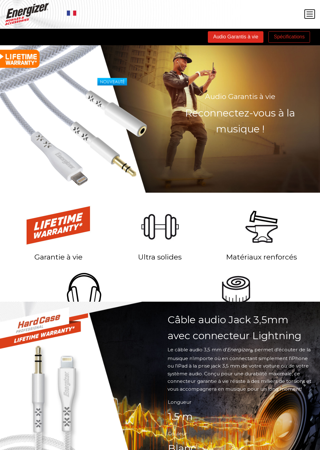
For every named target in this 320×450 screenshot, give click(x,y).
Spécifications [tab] (289, 36)
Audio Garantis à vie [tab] (235, 36)
